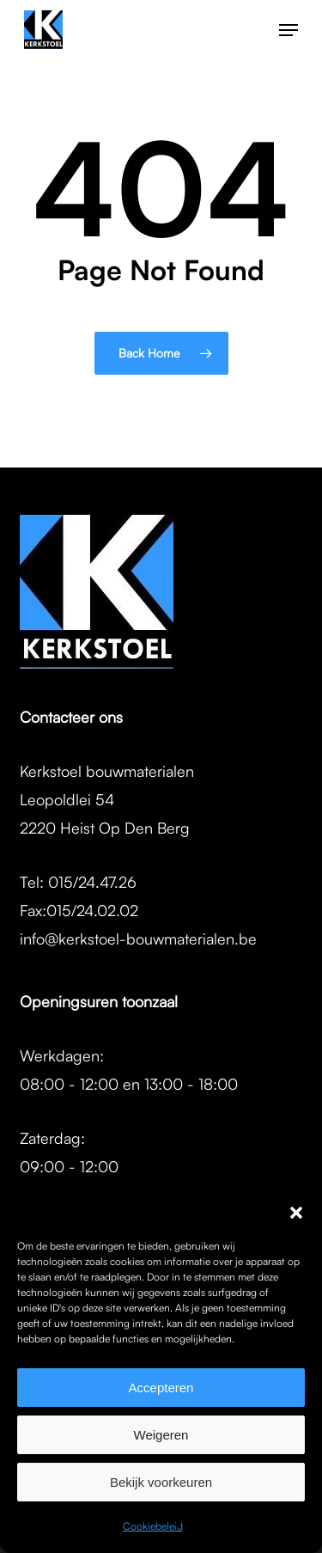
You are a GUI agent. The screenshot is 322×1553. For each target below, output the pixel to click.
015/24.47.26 (92, 881)
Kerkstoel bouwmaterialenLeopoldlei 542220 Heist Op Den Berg (107, 799)
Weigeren (161, 1435)
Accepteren (161, 1387)
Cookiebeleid (153, 1525)
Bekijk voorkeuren (161, 1482)
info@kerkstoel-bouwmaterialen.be (138, 938)
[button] (296, 1212)
